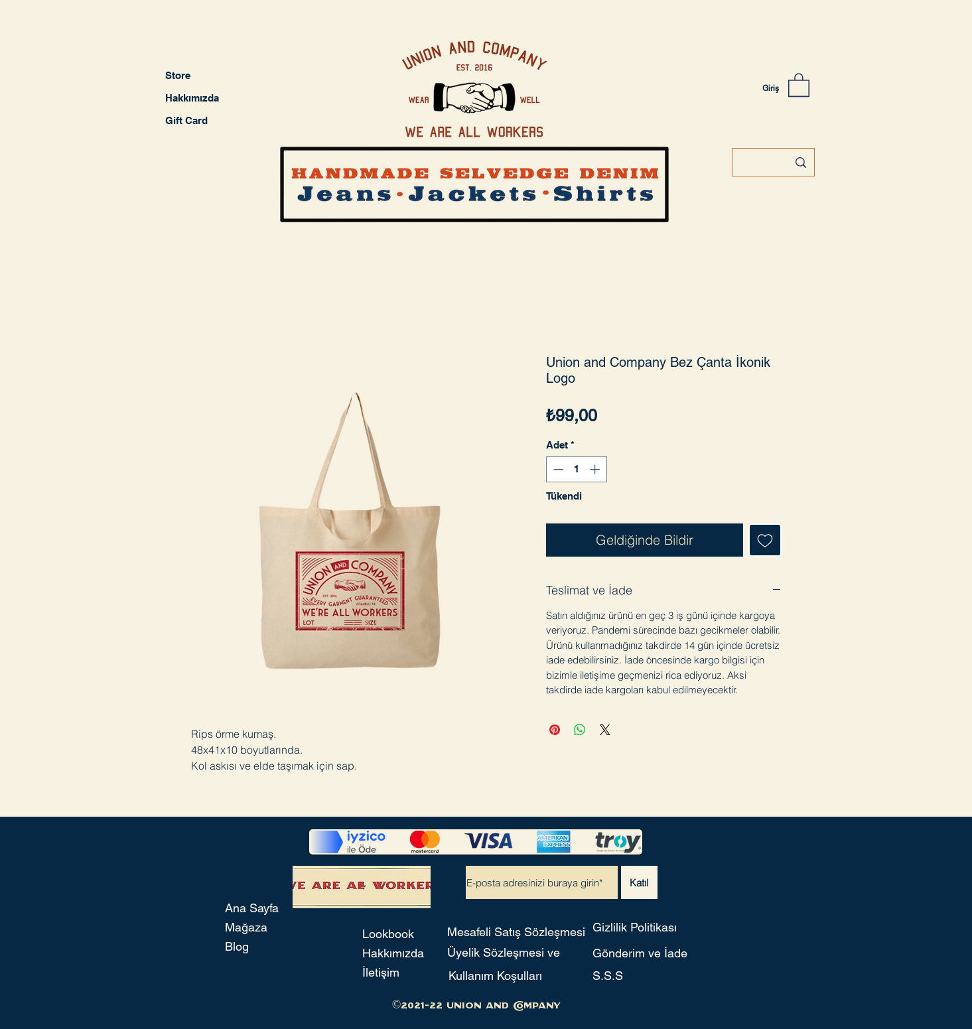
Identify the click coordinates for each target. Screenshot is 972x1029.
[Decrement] (557, 469)
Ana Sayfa (252, 908)
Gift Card (186, 120)
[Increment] (596, 469)
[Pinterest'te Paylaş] (555, 730)
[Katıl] (639, 882)
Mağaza (246, 927)
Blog (237, 946)
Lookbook (388, 934)
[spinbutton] (576, 469)
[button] (798, 84)
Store (177, 75)
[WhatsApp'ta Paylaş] (580, 730)
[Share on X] (605, 730)
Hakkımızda (192, 97)
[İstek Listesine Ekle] (765, 540)
